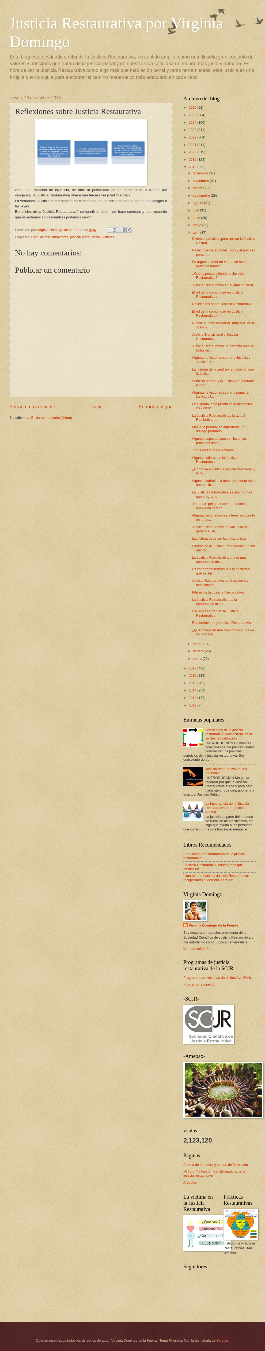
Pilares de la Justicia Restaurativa (218, 592)
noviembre (201, 181)
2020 (193, 152)
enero (198, 659)
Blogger (222, 1340)
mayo (197, 225)
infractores (60, 237)
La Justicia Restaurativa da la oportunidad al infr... (214, 602)
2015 (193, 683)
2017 (193, 668)
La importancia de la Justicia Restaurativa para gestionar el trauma (228, 807)
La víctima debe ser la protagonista (218, 538)
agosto (198, 203)
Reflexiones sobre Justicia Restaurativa (222, 304)
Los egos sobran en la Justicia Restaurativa (215, 613)
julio (196, 210)
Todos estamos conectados (213, 450)
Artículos (190, 1182)
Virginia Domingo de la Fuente (213, 925)
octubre (199, 188)
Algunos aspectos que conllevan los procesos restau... (219, 441)
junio (197, 218)
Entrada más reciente (32, 406)
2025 (193, 115)
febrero (199, 651)
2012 (193, 705)
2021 (193, 145)
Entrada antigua (156, 406)
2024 (193, 122)
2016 (193, 675)
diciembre (201, 173)
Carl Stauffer (40, 237)
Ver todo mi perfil (196, 949)
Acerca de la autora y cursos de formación (215, 1165)
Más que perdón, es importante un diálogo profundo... (218, 429)
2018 (193, 167)
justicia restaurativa (85, 237)
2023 (193, 130)
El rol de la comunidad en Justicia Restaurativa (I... (217, 294)
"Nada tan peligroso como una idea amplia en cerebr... (219, 506)
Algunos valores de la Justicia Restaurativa (214, 460)
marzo (198, 644)
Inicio (97, 406)
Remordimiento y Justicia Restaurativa (221, 623)
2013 (193, 698)
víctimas (108, 237)
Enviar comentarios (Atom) (51, 418)
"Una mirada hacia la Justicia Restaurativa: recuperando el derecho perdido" (216, 878)
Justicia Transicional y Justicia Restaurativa (215, 336)
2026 (193, 107)
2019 (193, 160)
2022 (193, 137)
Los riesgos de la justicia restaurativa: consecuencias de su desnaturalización (229, 734)
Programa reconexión (199, 984)
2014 (193, 690)
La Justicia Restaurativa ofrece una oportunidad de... (219, 559)
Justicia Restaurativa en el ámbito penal (222, 285)
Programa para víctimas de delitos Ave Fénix (217, 978)
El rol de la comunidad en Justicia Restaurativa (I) (217, 313)
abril (196, 232)
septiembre (202, 195)
